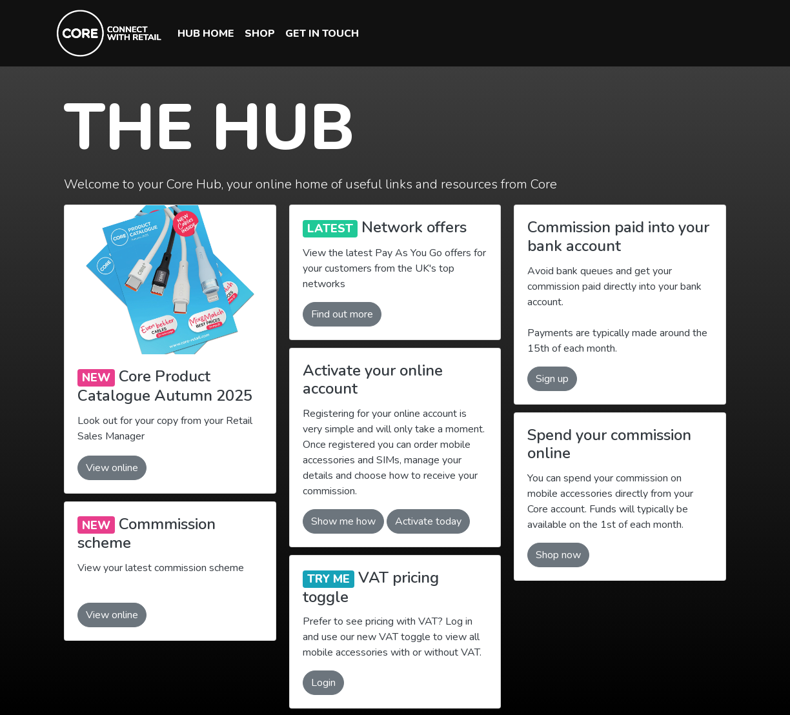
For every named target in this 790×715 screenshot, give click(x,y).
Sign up (552, 379)
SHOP (260, 33)
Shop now (558, 555)
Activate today (428, 521)
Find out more (342, 314)
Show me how (343, 521)
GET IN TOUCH (322, 33)
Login (323, 683)
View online (112, 468)
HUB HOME (205, 33)
